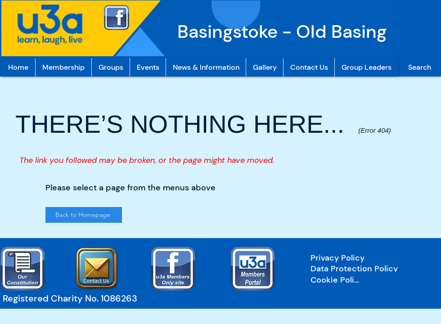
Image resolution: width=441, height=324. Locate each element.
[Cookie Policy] (336, 279)
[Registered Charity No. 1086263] (74, 298)
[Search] (419, 67)
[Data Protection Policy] (368, 269)
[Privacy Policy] (368, 257)
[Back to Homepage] (83, 215)
